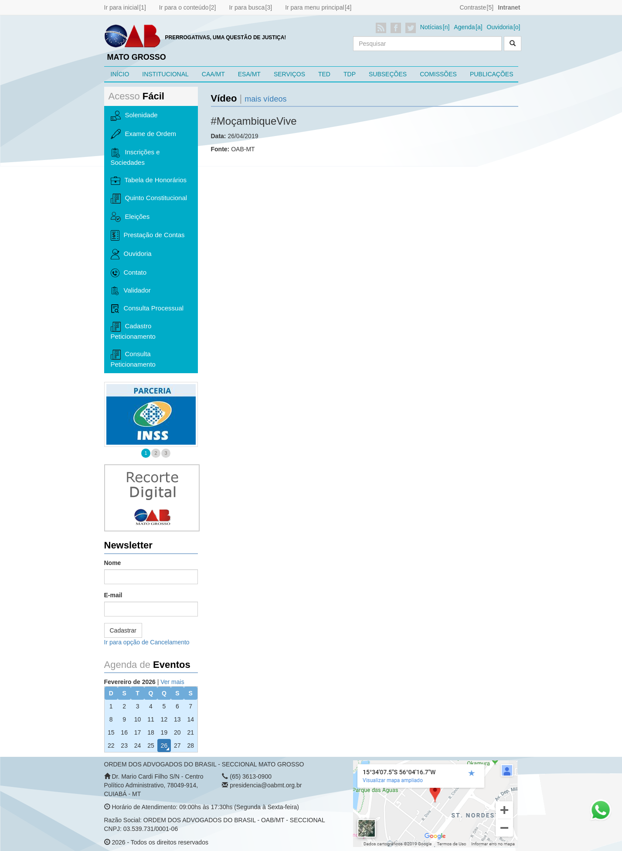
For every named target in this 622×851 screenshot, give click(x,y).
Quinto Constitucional (149, 199)
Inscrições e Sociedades (135, 157)
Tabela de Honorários (149, 180)
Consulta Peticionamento (133, 359)
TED (324, 74)
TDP (349, 74)
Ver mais (172, 681)
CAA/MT (213, 74)
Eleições (130, 216)
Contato (129, 273)
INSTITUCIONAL (165, 74)
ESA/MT (249, 74)
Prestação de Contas (148, 235)
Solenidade (134, 115)
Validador (131, 290)
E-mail (113, 595)
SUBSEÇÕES (388, 74)
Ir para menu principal (314, 7)
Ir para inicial (121, 7)
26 (164, 745)
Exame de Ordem (144, 134)
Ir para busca (247, 7)
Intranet (509, 7)
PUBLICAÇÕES (491, 74)
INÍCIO (120, 74)
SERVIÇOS (289, 74)
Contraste (472, 7)
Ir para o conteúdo (184, 7)
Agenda (464, 27)
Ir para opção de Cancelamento (147, 642)
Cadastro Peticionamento (133, 331)
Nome (112, 562)
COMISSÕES (438, 74)
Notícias (431, 27)
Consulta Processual (147, 308)
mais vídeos (265, 99)
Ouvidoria (500, 27)
